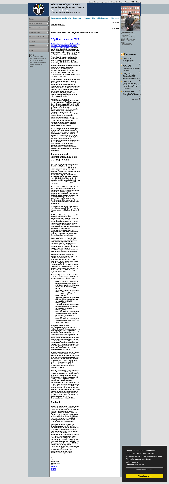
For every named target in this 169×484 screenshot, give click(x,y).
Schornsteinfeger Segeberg (38, 62)
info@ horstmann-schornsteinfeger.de (127, 44)
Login (91, 2)
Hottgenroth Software (36, 64)
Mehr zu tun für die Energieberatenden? (129, 61)
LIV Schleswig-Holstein (37, 60)
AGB (132, 2)
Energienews (130, 54)
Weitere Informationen (145, 469)
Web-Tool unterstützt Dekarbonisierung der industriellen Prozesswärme (131, 76)
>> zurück (116, 22)
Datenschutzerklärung (135, 465)
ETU (31, 66)
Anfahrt (127, 2)
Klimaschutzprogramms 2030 (60, 47)
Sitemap (138, 2)
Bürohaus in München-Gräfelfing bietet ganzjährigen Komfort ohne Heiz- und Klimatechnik (132, 85)
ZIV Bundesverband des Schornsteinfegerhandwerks (38, 57)
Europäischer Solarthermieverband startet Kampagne (131, 68)
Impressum (133, 462)
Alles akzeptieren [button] (145, 476)
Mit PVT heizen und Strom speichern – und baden (132, 94)
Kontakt (96, 2)
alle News (136, 99)
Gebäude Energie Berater (54, 468)
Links (31, 55)
